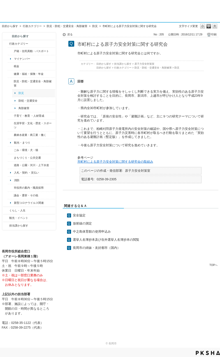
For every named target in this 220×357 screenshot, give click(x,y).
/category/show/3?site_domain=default (6, 44)
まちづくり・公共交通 (27, 157)
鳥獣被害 (24, 108)
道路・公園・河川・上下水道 (31, 165)
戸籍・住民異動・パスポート (31, 51)
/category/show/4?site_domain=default (11, 74)
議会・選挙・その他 (26, 195)
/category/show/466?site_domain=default (11, 195)
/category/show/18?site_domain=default (6, 218)
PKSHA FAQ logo (208, 353)
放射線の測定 (82, 223)
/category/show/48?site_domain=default (11, 116)
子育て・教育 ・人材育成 (29, 115)
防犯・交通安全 (28, 100)
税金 (16, 66)
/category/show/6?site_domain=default (11, 158)
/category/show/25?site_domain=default (11, 83)
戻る (70, 34)
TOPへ (213, 264)
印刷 (214, 34)
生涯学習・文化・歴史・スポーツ (33, 125)
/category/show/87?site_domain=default (11, 165)
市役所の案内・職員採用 (29, 187)
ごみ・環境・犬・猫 (26, 150)
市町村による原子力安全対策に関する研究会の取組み (115, 161)
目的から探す (10, 26)
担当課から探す (18, 225)
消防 (16, 180)
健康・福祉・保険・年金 (29, 74)
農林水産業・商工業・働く (30, 135)
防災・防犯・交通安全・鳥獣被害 (67, 26)
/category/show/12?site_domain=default (6, 210)
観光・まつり (22, 142)
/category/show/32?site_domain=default (11, 188)
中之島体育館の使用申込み (92, 231)
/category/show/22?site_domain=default (11, 150)
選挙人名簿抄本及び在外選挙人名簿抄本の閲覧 (106, 239)
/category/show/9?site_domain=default (6, 226)
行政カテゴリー (32, 26)
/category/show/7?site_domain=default (11, 51)
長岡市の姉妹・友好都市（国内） (96, 247)
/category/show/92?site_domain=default (11, 66)
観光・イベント (18, 218)
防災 (95, 26)
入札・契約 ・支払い (26, 172)
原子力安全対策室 (144, 63)
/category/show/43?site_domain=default (11, 125)
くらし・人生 (17, 210)
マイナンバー (22, 58)
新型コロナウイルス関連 (29, 202)
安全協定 (79, 215)
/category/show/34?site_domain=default (11, 135)
